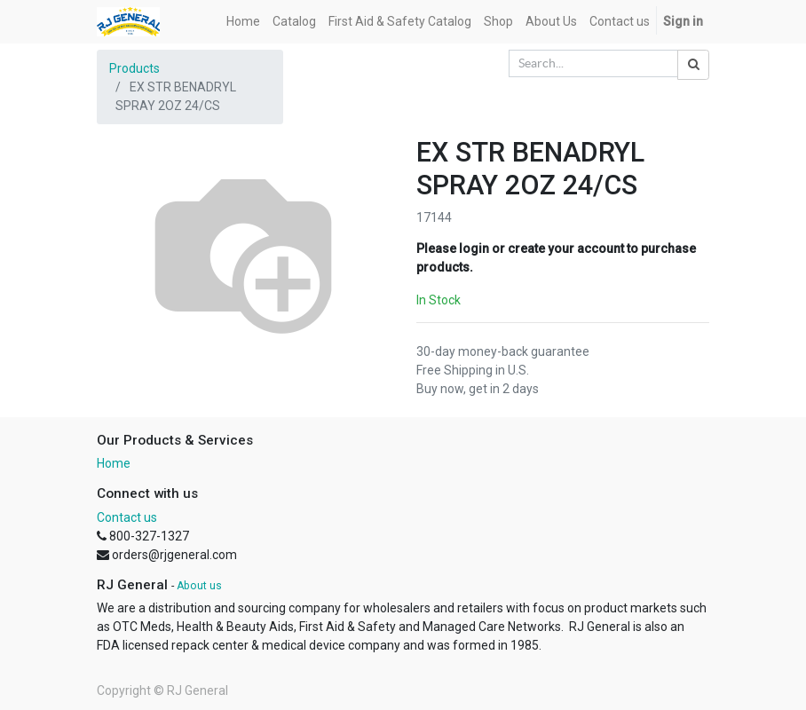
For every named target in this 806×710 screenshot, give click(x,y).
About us (199, 586)
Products (134, 68)
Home (113, 463)
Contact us (127, 517)
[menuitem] (243, 21)
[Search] (693, 65)
